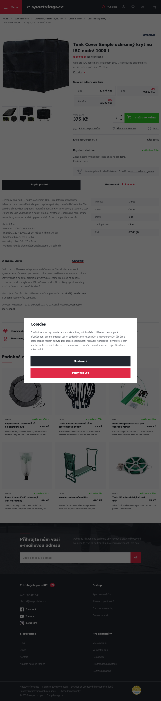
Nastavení (80, 361)
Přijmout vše (80, 373)
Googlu (60, 341)
